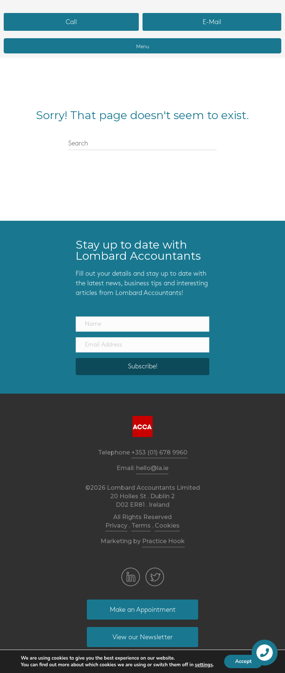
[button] (71, 22)
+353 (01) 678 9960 (159, 452)
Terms (141, 525)
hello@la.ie (152, 468)
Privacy (116, 525)
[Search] (142, 144)
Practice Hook (163, 541)
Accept (243, 661)
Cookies (167, 525)
